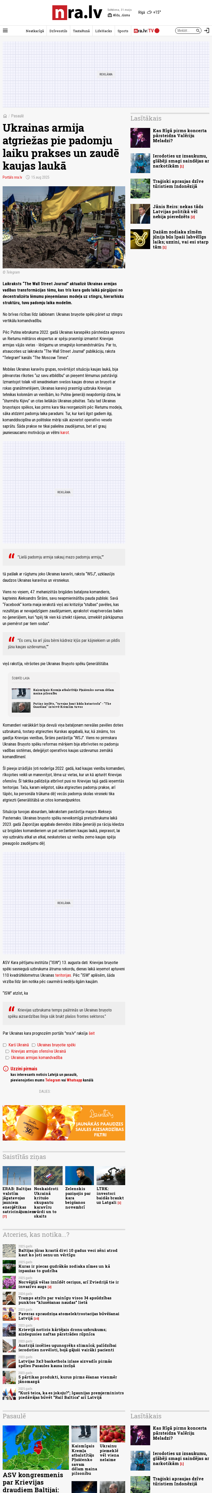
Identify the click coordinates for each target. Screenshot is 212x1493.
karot (64, 432)
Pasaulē (17, 115)
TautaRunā (81, 31)
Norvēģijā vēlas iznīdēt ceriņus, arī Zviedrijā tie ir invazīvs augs (68, 1284)
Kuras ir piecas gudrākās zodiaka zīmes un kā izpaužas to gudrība (64, 1268)
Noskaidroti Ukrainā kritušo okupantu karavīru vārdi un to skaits (46, 1202)
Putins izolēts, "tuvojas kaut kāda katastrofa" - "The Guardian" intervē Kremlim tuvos (72, 705)
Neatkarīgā (35, 31)
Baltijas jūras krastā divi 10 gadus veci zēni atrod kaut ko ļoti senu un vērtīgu (68, 1252)
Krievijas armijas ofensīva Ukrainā (35, 1051)
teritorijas (63, 975)
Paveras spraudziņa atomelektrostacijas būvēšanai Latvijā (68, 1316)
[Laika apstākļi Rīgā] (149, 13)
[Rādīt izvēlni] (5, 30)
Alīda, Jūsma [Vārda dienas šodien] (119, 15)
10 (36, 1318)
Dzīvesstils (58, 31)
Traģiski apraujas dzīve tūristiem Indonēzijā (178, 183)
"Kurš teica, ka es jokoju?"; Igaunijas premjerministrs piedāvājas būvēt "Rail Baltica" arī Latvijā (71, 1395)
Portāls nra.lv (12, 177)
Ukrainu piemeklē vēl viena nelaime (109, 1452)
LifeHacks (103, 31)
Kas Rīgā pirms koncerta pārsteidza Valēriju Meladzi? (180, 135)
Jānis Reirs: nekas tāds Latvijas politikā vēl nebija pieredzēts (178, 211)
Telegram (52, 1080)
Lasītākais (145, 118)
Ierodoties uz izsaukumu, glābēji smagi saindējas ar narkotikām (181, 161)
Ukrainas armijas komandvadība (33, 1058)
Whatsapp (74, 1080)
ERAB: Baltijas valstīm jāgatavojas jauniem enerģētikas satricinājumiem (19, 1200)
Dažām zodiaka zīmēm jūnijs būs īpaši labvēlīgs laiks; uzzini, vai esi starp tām (181, 239)
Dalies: (45, 1091)
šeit (92, 1033)
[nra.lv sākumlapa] (77, 12)
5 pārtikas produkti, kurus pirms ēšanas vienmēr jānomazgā (67, 1379)
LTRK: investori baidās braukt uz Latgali (110, 1195)
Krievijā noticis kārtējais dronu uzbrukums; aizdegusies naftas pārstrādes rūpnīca (62, 1332)
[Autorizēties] (206, 30)
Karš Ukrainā (16, 1045)
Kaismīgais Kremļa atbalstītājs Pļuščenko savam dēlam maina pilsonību (73, 691)
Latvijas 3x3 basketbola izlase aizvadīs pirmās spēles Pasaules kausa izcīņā (65, 1363)
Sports (123, 31)
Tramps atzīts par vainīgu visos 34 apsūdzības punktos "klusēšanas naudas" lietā (65, 1300)
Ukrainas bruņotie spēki (53, 1045)
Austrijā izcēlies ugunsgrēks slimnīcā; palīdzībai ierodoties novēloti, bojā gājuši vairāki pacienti (67, 1347)
